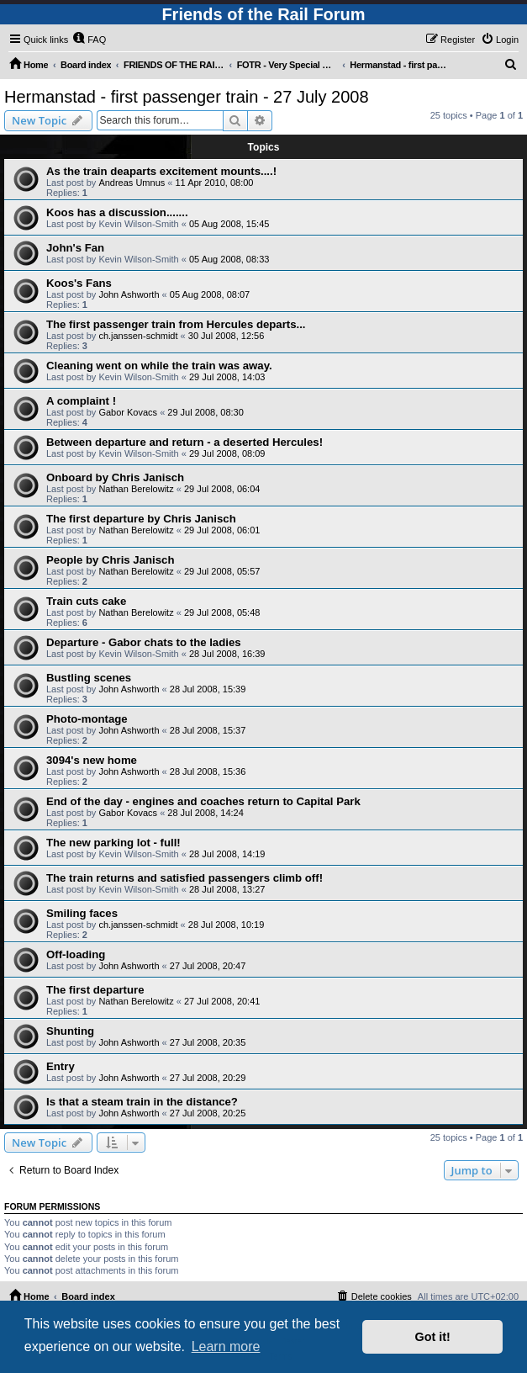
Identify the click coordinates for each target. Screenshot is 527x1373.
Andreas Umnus (131, 183)
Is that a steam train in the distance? (142, 1101)
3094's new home (91, 760)
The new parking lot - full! (113, 842)
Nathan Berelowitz (135, 489)
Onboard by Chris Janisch (115, 477)
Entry (60, 1066)
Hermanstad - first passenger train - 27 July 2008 (186, 96)
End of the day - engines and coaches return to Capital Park (203, 801)
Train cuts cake (86, 601)
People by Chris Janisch (110, 560)
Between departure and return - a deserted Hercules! (184, 442)
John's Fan (75, 247)
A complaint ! (81, 401)
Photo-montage (87, 719)
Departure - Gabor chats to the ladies (143, 642)
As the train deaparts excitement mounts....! (161, 171)
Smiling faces (82, 913)
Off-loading (75, 954)
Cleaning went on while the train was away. (159, 365)
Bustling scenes (88, 677)
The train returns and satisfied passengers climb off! (184, 878)
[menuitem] (89, 39)
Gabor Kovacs (127, 412)
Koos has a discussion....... (117, 212)
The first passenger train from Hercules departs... (176, 324)
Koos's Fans (79, 283)
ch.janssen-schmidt (137, 336)
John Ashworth (128, 294)
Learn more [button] (226, 1346)
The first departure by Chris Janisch (141, 518)
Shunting (70, 1031)
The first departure (95, 989)
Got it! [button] (433, 1337)
